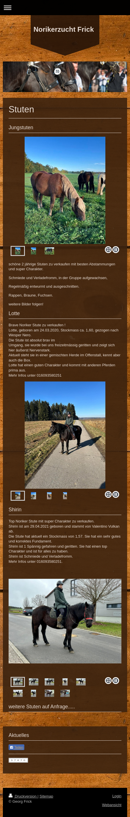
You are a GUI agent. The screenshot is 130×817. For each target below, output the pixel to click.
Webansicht (111, 805)
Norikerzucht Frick (64, 29)
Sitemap (46, 796)
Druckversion (23, 796)
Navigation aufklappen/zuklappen (65, 7)
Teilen (16, 748)
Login (116, 796)
